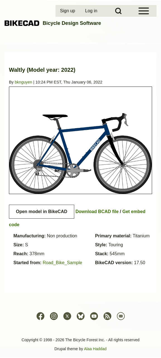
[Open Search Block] (118, 11)
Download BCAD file (97, 211)
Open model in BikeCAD (41, 211)
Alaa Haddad (95, 349)
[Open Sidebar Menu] (144, 11)
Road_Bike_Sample (62, 262)
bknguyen (23, 82)
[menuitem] (68, 11)
